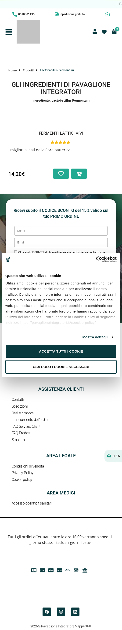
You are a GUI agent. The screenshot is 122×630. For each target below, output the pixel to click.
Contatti (18, 399)
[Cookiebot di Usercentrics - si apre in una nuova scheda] (96, 259)
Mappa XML (83, 626)
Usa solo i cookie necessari (61, 367)
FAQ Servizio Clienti (26, 426)
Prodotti (28, 70)
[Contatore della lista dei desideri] (104, 31)
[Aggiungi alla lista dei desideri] (61, 174)
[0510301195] (14, 14)
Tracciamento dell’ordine (30, 419)
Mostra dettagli (95, 337)
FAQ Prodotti (21, 433)
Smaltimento (22, 440)
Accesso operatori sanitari (32, 503)
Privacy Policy (22, 473)
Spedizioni (20, 406)
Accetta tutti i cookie (61, 351)
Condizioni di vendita (28, 466)
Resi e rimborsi (23, 413)
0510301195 (26, 14)
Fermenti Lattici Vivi (61, 133)
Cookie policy (22, 479)
